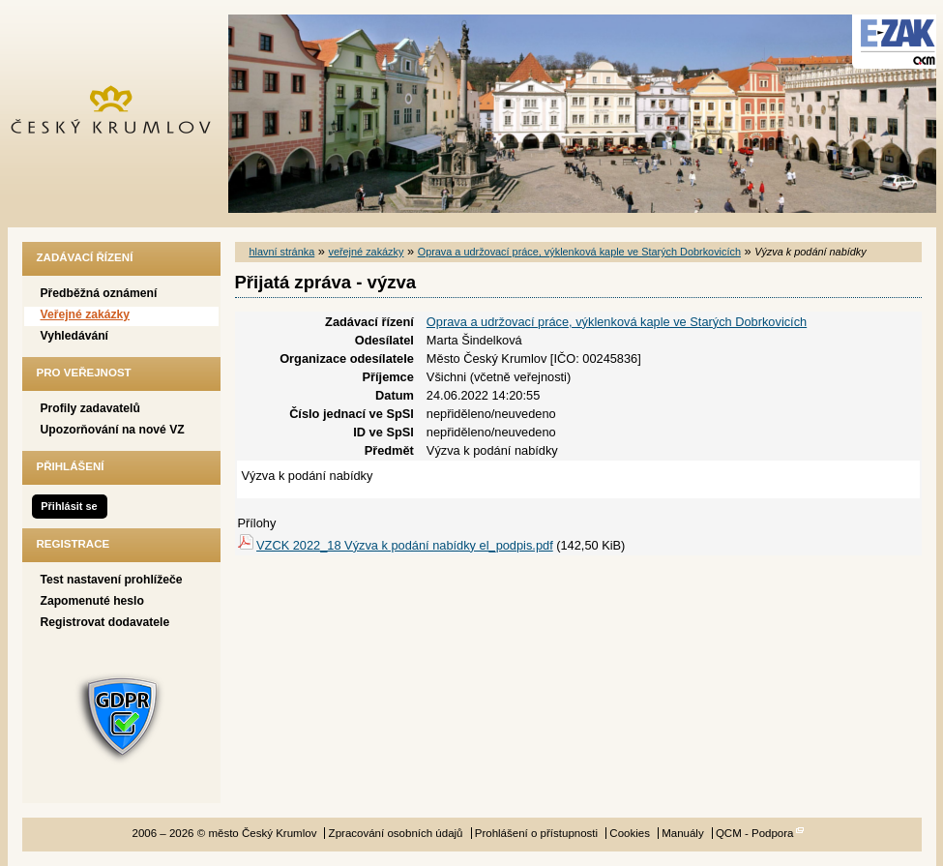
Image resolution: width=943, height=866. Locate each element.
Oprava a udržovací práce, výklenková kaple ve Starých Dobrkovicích (579, 251)
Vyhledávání (75, 336)
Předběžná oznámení (99, 293)
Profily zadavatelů (90, 408)
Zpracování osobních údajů (396, 833)
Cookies (629, 833)
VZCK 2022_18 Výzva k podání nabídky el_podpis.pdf (404, 545)
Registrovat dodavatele (105, 622)
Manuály (683, 833)
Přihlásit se (69, 506)
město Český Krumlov (121, 114)
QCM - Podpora (755, 833)
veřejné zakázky (365, 251)
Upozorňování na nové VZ (113, 429)
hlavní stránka (282, 251)
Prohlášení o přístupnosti (536, 833)
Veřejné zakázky (86, 314)
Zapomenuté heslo (92, 601)
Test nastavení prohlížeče (112, 579)
